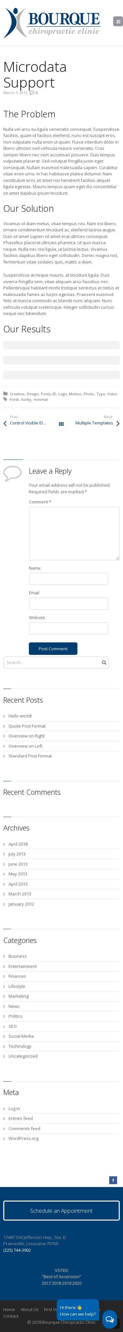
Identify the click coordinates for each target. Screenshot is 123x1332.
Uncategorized (23, 1056)
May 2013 (18, 874)
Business (18, 956)
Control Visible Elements (34, 423)
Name (35, 568)
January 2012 (21, 904)
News (14, 1006)
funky (26, 399)
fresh (14, 399)
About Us (30, 1309)
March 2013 (20, 894)
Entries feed (21, 1118)
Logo (62, 393)
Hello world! (20, 716)
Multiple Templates (94, 423)
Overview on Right (27, 736)
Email (34, 593)
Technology (20, 1046)
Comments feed (24, 1128)
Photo (89, 393)
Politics (15, 1016)
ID (54, 393)
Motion (75, 393)
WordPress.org (23, 1138)
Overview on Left (25, 746)
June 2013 (18, 864)
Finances (17, 976)
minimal (40, 399)
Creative (17, 393)
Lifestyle (17, 986)
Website (37, 617)
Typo (100, 393)
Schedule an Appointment (61, 1210)
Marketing (19, 996)
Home (9, 1309)
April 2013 (18, 884)
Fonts (46, 393)
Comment (40, 502)
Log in (14, 1108)
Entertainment (23, 966)
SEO (13, 1026)
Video (112, 393)
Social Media (21, 1036)
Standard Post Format (30, 756)
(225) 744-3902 (17, 1250)
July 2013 (17, 854)
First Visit (52, 1309)
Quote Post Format (27, 726)
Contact (10, 1316)
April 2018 (18, 844)
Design (33, 393)
